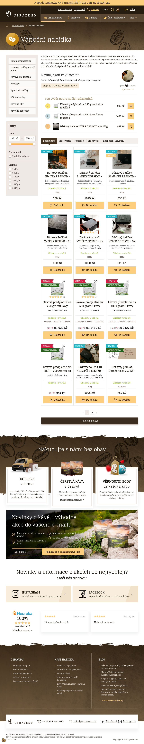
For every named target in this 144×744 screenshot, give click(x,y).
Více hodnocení (21, 630)
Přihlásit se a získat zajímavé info (63, 552)
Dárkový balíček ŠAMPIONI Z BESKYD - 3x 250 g (122, 176)
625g (15, 172)
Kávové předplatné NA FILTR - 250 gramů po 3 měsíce (57, 371)
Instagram (127, 721)
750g (15, 176)
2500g (16, 184)
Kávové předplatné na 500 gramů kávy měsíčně (81, 116)
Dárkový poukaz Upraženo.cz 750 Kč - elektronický (122, 371)
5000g (16, 188)
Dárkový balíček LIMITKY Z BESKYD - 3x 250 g (57, 176)
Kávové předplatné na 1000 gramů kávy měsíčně (122, 306)
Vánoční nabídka (36, 25)
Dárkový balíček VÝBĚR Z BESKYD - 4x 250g (89, 241)
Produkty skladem (21, 156)
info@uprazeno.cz (82, 721)
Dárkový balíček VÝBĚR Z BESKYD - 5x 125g (122, 241)
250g (15, 169)
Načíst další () (90, 421)
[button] (53, 18)
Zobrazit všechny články (112, 700)
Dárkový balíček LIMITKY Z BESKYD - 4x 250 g (89, 176)
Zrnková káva (18, 25)
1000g (16, 180)
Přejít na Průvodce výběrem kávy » (60, 85)
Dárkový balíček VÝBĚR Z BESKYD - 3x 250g (84, 126)
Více (132, 18)
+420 (50, 721)
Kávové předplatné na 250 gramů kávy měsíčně (81, 106)
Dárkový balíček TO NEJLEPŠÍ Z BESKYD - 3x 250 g (89, 371)
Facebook (109, 721)
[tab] (49, 141)
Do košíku (57, 205)
